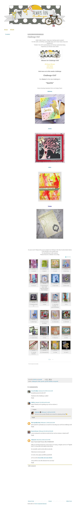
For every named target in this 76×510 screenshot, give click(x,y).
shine (39, 381)
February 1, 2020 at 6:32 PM (48, 412)
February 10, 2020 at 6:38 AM (46, 431)
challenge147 (34, 381)
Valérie (33, 402)
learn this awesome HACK (45, 457)
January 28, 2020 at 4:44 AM (46, 391)
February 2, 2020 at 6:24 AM (48, 422)
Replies (34, 409)
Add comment (32, 466)
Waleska (50, 91)
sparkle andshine (49, 381)
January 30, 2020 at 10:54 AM (42, 402)
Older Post (69, 501)
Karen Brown (34, 431)
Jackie (50, 128)
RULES (12, 29)
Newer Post (31, 501)
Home (6, 29)
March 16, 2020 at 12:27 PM (43, 439)
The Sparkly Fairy (35, 422)
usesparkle (55, 381)
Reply (32, 398)
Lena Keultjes (35, 391)
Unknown (33, 439)
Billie (49, 167)
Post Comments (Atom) (40, 503)
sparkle (42, 381)
